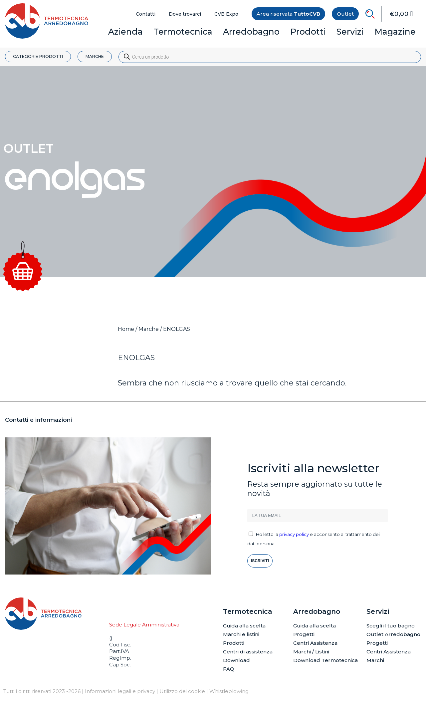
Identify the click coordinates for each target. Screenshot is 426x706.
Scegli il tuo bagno (390, 625)
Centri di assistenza (248, 651)
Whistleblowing (229, 691)
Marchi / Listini (311, 651)
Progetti (304, 634)
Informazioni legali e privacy (120, 691)
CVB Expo (226, 14)
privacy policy (294, 534)
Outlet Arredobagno (393, 634)
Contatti (145, 14)
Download (236, 660)
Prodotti (233, 643)
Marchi (375, 660)
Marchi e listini (241, 634)
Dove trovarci (185, 14)
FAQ (228, 669)
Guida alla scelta (244, 625)
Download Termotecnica (325, 660)
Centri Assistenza (315, 643)
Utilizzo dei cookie (182, 691)
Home (126, 329)
